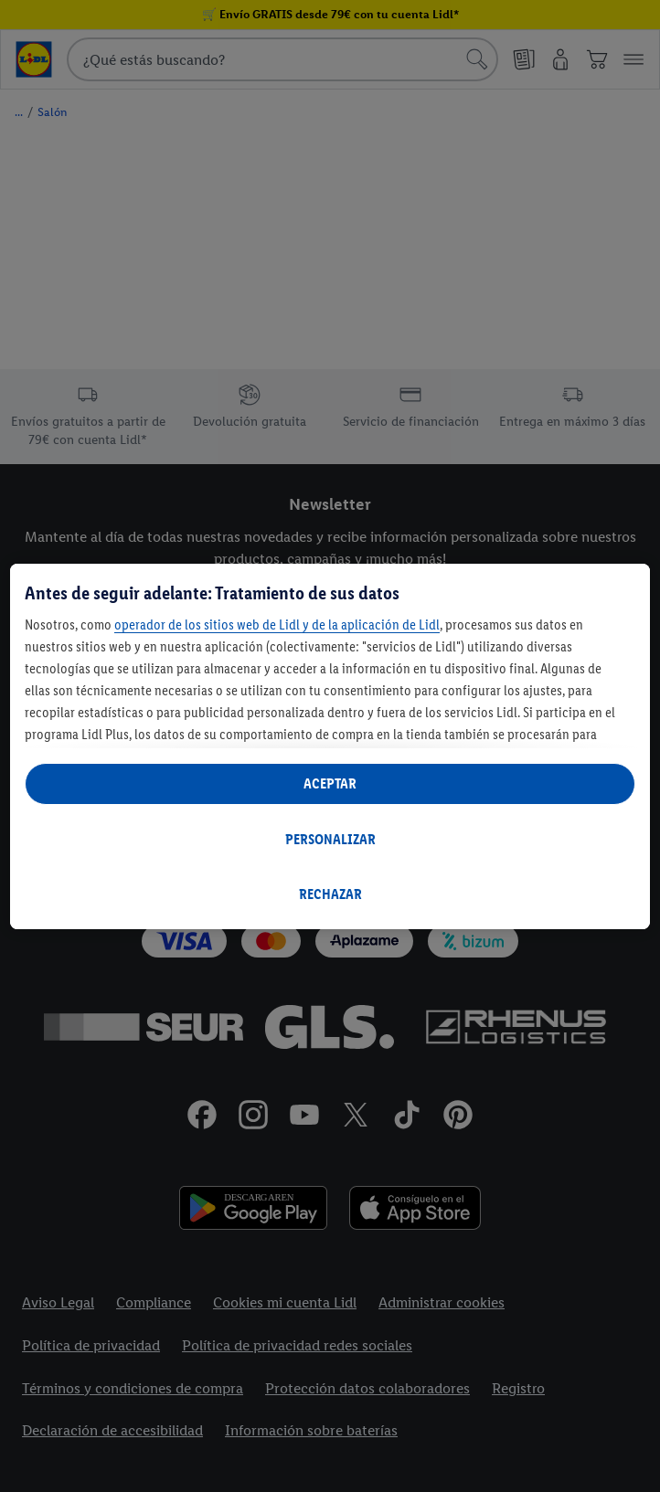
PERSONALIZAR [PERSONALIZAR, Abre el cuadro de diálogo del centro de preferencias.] (330, 839)
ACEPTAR (330, 783)
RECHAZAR (330, 894)
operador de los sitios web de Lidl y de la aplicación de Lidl (277, 624)
